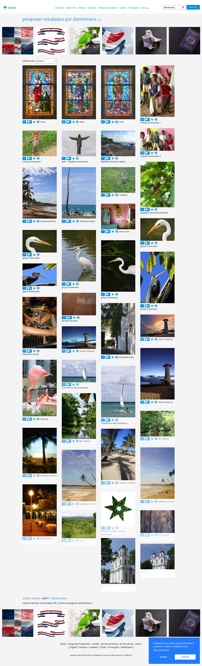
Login (143, 8)
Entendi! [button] (185, 657)
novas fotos (71, 8)
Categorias (59, 8)
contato (122, 8)
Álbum (63, 643)
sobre (138, 643)
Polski (103, 647)
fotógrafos (133, 8)
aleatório (92, 8)
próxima (55, 598)
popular (82, 8)
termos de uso (126, 643)
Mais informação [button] (161, 650)
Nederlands (127, 647)
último (63, 598)
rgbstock (9, 7)
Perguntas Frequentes (107, 8)
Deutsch (83, 647)
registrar (193, 7)
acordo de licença (109, 643)
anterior (36, 598)
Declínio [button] (163, 657)
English (73, 647)
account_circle (38, 122)
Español (94, 647)
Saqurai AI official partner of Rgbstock (117, 655)
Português (113, 647)
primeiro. (27, 598)
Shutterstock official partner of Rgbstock (86, 655)
